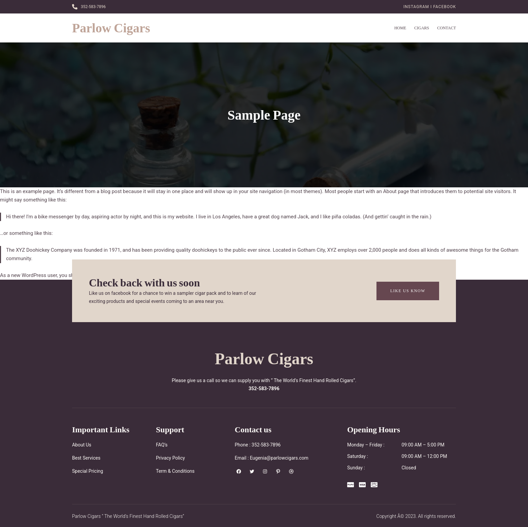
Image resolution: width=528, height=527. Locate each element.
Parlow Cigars (111, 28)
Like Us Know (407, 290)
